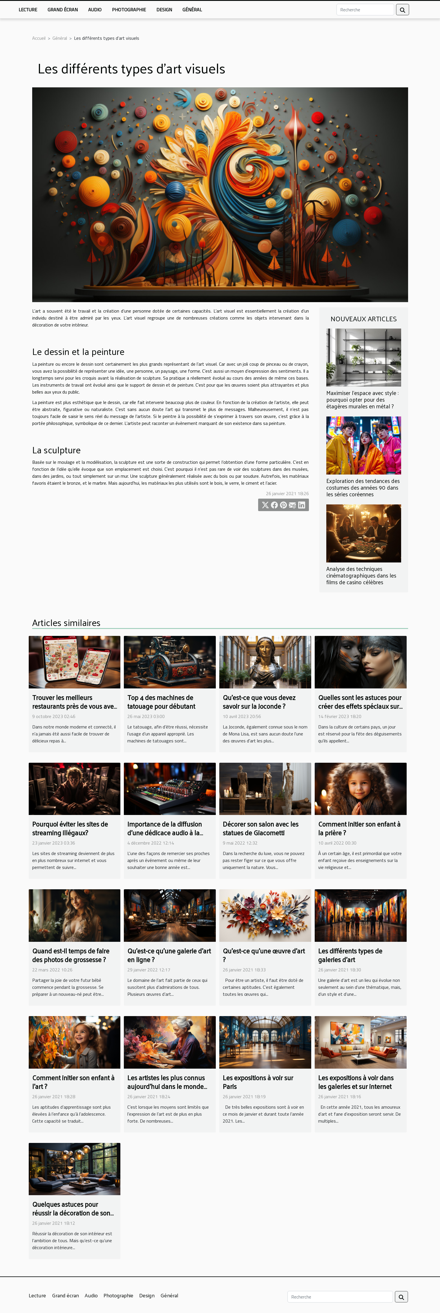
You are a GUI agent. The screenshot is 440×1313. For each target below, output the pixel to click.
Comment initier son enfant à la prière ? (359, 828)
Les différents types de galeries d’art (350, 955)
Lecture (28, 9)
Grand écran (63, 9)
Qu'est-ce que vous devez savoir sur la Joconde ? (259, 701)
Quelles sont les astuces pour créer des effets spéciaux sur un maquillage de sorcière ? (359, 706)
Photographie (129, 9)
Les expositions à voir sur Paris (258, 1082)
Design (164, 9)
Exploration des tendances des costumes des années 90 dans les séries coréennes (363, 487)
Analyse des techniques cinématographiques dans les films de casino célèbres (361, 575)
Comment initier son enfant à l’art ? (73, 1082)
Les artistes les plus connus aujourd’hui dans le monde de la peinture (166, 1086)
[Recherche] (365, 9)
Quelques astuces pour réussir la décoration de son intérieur (71, 1212)
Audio (95, 9)
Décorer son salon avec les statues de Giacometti (260, 828)
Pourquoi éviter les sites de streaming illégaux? (70, 828)
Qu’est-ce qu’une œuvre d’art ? (264, 955)
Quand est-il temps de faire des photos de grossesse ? (70, 955)
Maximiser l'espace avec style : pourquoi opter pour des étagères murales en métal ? (362, 399)
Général (192, 9)
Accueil (39, 38)
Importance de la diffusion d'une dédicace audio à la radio (164, 832)
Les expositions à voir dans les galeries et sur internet (356, 1082)
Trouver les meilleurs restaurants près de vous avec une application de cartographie (74, 710)
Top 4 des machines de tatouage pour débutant (161, 701)
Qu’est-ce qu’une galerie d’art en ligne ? (169, 955)
